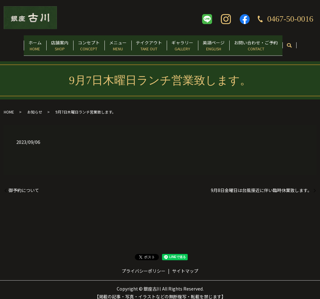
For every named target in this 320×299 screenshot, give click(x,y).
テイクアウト (151, 43)
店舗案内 (48, 43)
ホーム (18, 43)
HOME (9, 106)
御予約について (23, 184)
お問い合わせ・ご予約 (272, 43)
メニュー (115, 43)
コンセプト (82, 43)
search (308, 43)
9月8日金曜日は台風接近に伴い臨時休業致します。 (261, 184)
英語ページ (225, 43)
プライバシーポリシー (143, 265)
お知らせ (34, 106)
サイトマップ (185, 265)
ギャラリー (189, 43)
